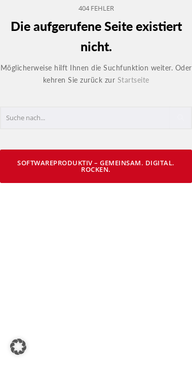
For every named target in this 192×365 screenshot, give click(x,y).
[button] (18, 346)
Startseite (133, 80)
